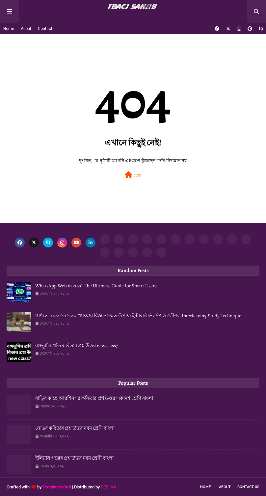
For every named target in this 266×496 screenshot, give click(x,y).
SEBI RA (108, 486)
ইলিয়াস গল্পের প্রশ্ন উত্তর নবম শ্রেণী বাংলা (74, 458)
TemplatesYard (56, 486)
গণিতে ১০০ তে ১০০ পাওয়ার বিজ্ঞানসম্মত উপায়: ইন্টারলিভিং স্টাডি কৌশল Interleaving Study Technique (138, 315)
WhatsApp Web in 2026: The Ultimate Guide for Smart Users (96, 285)
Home (8, 28)
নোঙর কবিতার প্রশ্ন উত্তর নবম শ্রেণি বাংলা (75, 428)
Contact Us (248, 487)
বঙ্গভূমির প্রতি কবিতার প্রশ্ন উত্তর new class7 (76, 345)
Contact (45, 28)
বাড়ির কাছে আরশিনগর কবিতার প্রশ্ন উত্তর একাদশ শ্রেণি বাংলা (94, 398)
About (26, 28)
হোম (133, 174)
